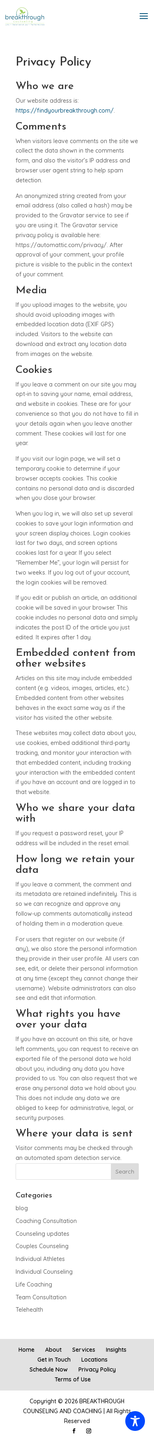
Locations (94, 1359)
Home (26, 1349)
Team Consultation (41, 1297)
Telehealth (29, 1309)
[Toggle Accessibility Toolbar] (135, 1421)
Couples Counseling (42, 1246)
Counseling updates (42, 1233)
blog (22, 1208)
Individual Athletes (40, 1259)
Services (83, 1349)
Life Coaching (34, 1284)
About (53, 1349)
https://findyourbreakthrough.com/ (65, 110)
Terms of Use (73, 1379)
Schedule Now (49, 1369)
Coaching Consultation (46, 1221)
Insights (116, 1349)
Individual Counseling (44, 1271)
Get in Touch (54, 1359)
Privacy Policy (97, 1369)
